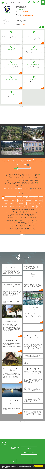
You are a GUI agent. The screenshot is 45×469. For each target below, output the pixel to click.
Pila (17, 183)
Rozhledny (35, 200)
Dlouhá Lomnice (15, 176)
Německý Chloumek (34, 180)
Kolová (29, 179)
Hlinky (15, 177)
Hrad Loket (34, 217)
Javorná (8, 179)
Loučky (22, 180)
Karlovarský (25, 11)
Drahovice (27, 176)
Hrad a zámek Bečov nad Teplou (29, 213)
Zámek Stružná (34, 224)
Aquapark (20, 197)
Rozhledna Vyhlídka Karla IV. (30, 216)
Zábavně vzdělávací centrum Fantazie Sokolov (18, 227)
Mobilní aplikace (29, 456)
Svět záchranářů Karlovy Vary (30, 219)
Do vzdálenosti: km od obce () (16, 188)
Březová (18, 174)
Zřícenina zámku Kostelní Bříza (27, 228)
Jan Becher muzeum (33, 220)
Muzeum (24, 206)
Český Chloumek (25, 174)
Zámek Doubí (14, 214)
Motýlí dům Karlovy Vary (13, 217)
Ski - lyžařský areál (33, 197)
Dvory (36, 176)
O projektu (28, 444)
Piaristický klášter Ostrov (33, 230)
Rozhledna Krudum (11, 220)
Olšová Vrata (8, 183)
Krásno (7, 180)
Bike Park (12, 206)
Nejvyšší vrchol (5, 206)
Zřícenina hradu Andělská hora (16, 222)
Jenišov (17, 179)
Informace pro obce (29, 452)
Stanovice (16, 185)
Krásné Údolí (35, 179)
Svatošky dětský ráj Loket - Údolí (17, 211)
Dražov (32, 176)
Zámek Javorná (31, 211)
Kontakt (24, 461)
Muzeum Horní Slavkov (16, 209)
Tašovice (22, 185)
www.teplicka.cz (26, 24)
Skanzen (41, 197)
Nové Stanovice (26, 182)
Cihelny (8, 176)
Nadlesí (26, 180)
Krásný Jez (12, 180)
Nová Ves (10, 182)
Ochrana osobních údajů (8, 461)
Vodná (30, 185)
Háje (11, 177)
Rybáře (32, 183)
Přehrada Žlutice (22, 231)
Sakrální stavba (40, 206)
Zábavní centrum (31, 206)
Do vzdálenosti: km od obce (18, 164)
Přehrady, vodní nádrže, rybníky (9, 200)
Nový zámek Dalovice (11, 224)
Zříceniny (11, 203)
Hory (27, 177)
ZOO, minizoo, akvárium (11, 197)
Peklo (13, 183)
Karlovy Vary (25, 14)
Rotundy (29, 203)
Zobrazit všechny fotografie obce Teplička (22, 156)
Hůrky (36, 177)
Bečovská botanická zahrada (14, 216)
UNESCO (26, 197)
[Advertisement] (22, 115)
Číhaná (37, 174)
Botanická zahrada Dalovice (17, 225)
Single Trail (18, 206)
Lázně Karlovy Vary (22, 220)
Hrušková (31, 177)
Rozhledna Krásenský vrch (13, 213)
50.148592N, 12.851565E (28, 15)
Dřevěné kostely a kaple (20, 203)
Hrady (40, 200)
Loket (17, 180)
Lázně (39, 203)
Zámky (6, 203)
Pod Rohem (22, 183)
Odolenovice (34, 182)
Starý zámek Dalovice (23, 224)
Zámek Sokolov (35, 227)
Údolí (26, 185)
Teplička (21, 6)
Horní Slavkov (21, 177)
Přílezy (28, 183)
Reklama (29, 448)
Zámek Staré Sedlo (31, 222)
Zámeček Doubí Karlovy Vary (26, 214)
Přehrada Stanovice (29, 209)
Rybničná (37, 183)
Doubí (21, 176)
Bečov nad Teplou (10, 174)
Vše (3, 197)
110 (24, 21)
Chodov (32, 174)
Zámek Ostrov (22, 230)
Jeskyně (34, 203)
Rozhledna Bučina (13, 228)
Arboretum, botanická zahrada (24, 200)
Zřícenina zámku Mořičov (11, 230)
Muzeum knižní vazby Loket (14, 219)
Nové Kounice (17, 182)
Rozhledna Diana (25, 217)
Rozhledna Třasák (30, 225)
